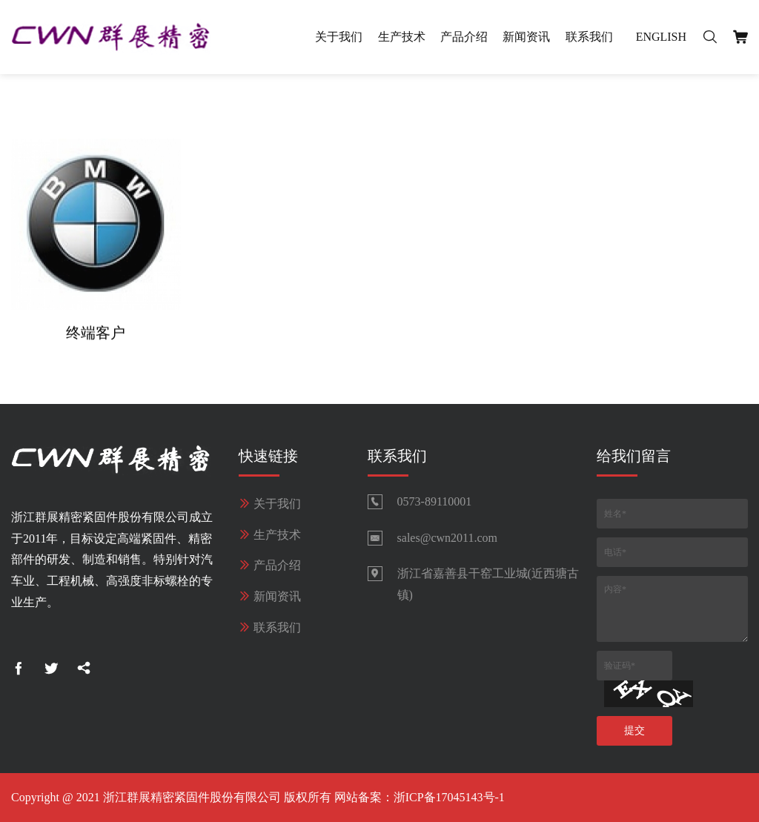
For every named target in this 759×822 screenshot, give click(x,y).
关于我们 (338, 36)
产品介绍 (464, 36)
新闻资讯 (526, 36)
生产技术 (401, 36)
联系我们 (589, 36)
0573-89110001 (434, 501)
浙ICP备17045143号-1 (449, 797)
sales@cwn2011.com (447, 537)
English (661, 36)
